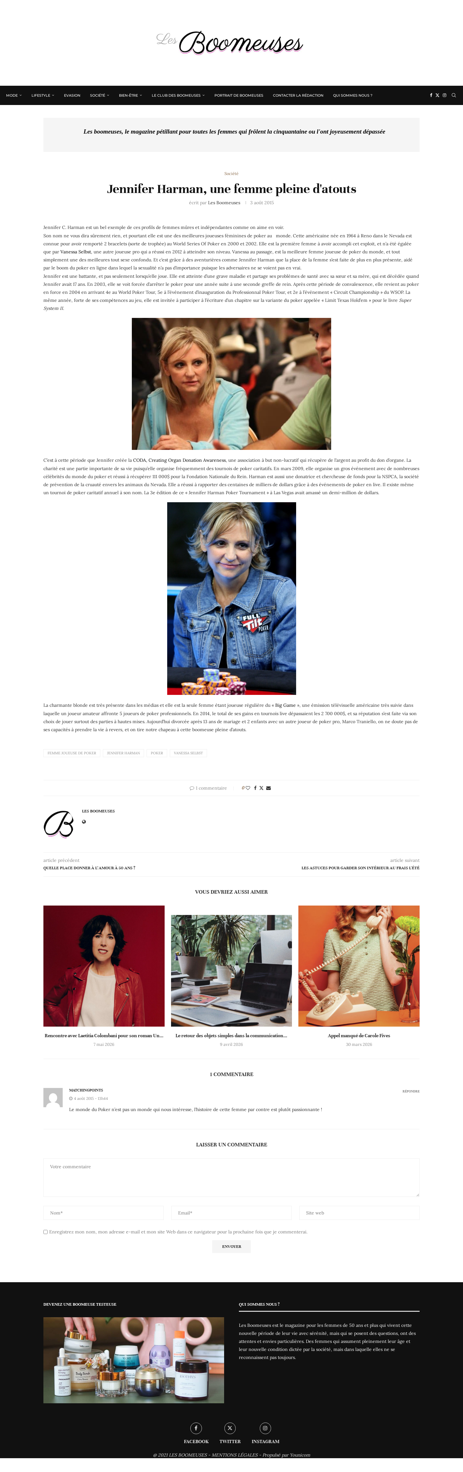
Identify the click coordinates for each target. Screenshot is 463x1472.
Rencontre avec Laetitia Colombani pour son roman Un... (104, 1035)
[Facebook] (431, 95)
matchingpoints (86, 1090)
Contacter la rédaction (298, 95)
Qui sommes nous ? (353, 95)
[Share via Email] (268, 788)
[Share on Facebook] (255, 788)
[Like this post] (248, 788)
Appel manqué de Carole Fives (359, 1035)
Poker (157, 753)
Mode (12, 95)
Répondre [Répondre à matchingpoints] (411, 1091)
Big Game (285, 705)
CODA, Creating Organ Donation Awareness (179, 460)
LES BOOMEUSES (188, 1455)
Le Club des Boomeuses (176, 95)
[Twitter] (437, 95)
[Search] (453, 95)
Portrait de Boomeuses (239, 95)
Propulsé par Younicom (286, 1455)
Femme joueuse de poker (72, 753)
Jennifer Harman (123, 753)
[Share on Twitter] (261, 788)
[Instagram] (444, 95)
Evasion (72, 95)
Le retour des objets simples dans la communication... (231, 1035)
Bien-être (128, 95)
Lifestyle (41, 95)
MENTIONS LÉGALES (235, 1455)
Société (97, 95)
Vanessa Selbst (75, 252)
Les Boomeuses (224, 203)
